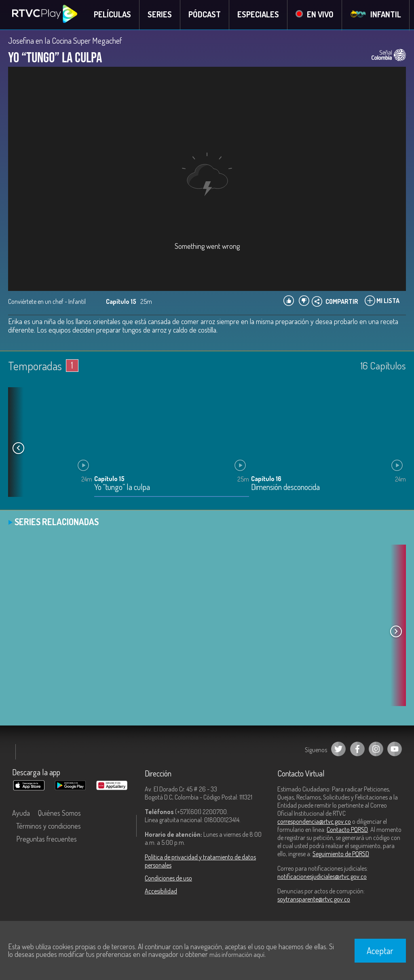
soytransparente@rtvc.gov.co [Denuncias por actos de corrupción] (313, 900)
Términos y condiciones (48, 826)
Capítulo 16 (266, 479)
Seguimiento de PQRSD (341, 855)
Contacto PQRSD (347, 830)
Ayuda (21, 813)
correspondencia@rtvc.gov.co (314, 822)
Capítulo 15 (109, 479)
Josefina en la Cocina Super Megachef (65, 41)
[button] (18, 449)
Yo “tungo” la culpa (122, 488)
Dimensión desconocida (285, 488)
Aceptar (380, 950)
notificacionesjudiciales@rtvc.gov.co (322, 877)
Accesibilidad (161, 892)
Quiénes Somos (59, 813)
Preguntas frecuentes (46, 839)
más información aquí (236, 954)
